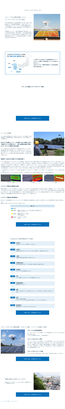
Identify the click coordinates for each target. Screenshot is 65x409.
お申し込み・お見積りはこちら (32, 118)
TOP (2, 401)
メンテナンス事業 (6, 401)
